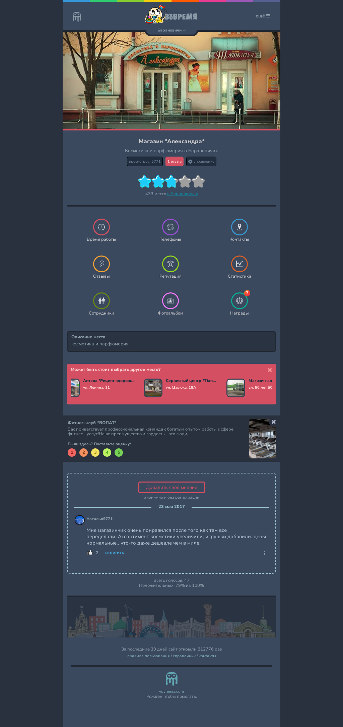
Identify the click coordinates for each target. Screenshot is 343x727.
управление (201, 161)
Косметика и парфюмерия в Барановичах (171, 150)
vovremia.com (171, 691)
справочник (184, 656)
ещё (263, 15)
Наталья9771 (99, 519)
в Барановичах (182, 194)
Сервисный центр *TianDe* (193, 381)
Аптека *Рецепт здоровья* (110, 381)
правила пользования (148, 656)
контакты (207, 656)
